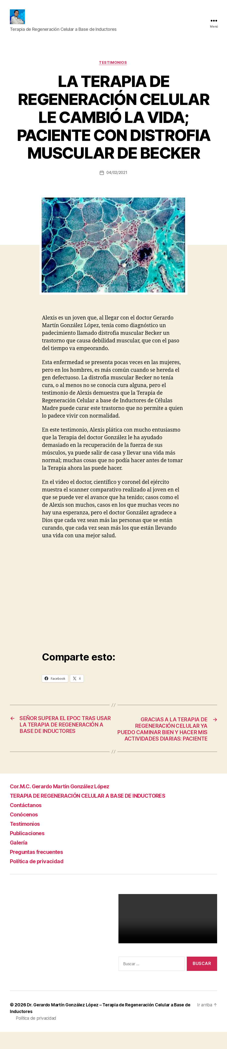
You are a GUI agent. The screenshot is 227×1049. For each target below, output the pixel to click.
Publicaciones (29, 850)
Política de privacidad (39, 878)
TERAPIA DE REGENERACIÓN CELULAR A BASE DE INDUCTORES (99, 812)
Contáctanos (28, 822)
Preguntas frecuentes (40, 868)
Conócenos (25, 831)
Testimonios (113, 70)
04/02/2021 (117, 180)
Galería (19, 859)
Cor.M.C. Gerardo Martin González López (66, 803)
